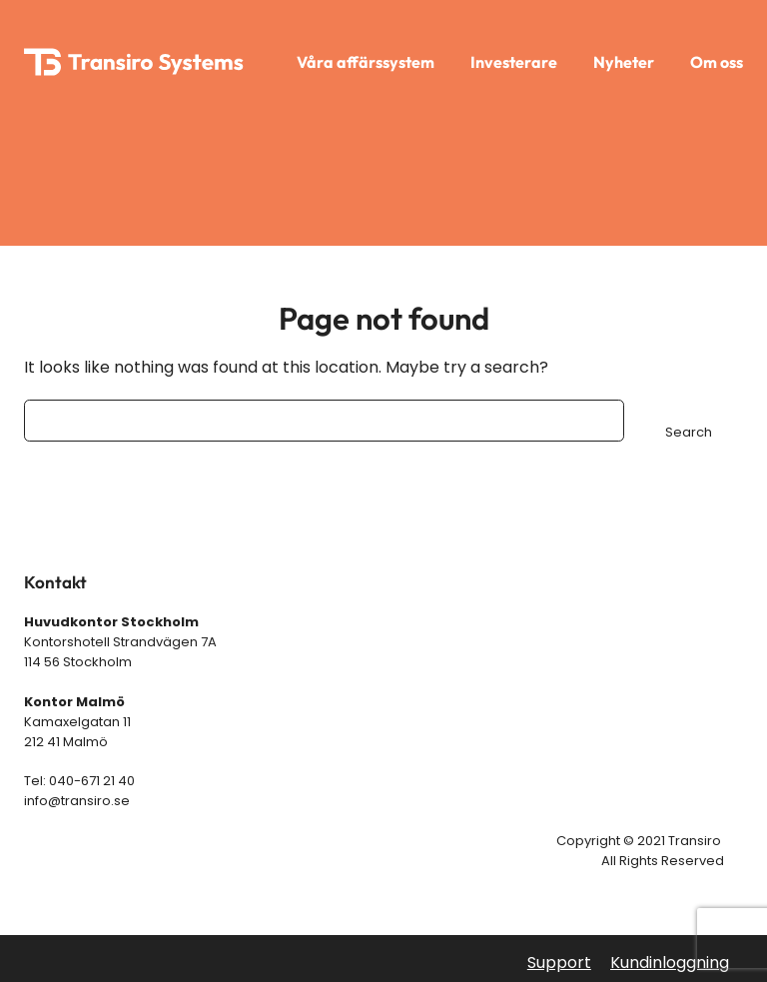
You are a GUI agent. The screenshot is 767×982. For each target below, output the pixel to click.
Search (688, 432)
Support (559, 962)
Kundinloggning (669, 962)
